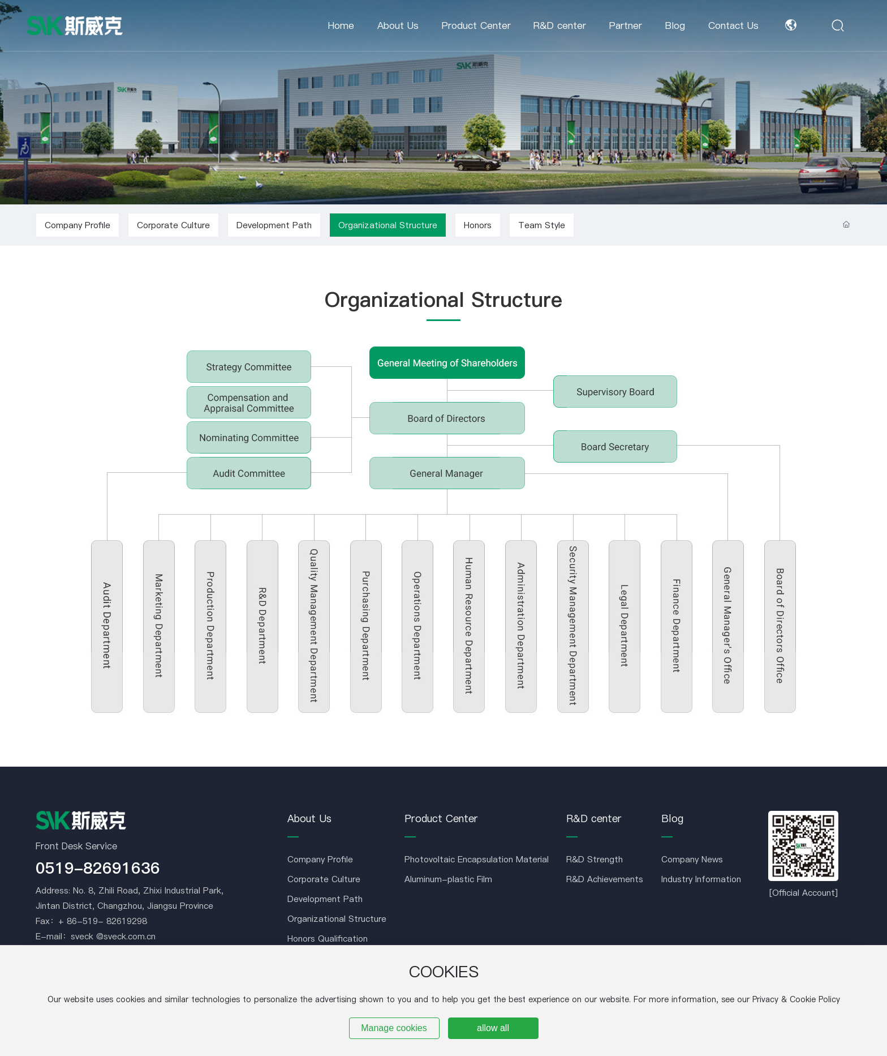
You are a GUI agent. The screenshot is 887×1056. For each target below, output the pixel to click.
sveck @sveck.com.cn (113, 936)
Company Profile (77, 225)
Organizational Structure (387, 225)
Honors (478, 225)
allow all (493, 1028)
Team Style (541, 225)
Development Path (274, 225)
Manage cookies (394, 1028)
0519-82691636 (98, 868)
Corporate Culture (173, 225)
